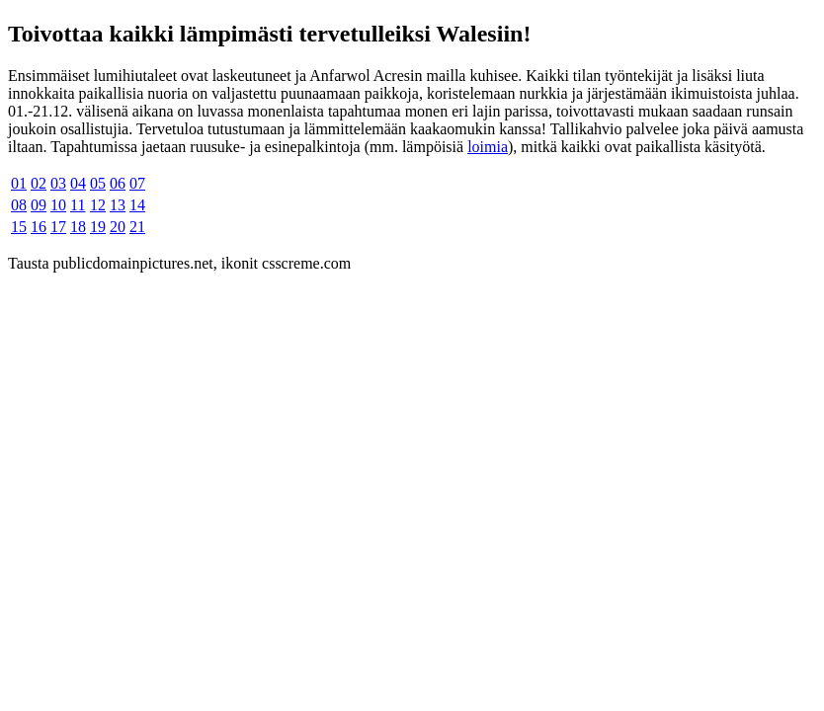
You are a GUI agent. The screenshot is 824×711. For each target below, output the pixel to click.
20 (117, 226)
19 (98, 226)
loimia (487, 146)
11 (77, 205)
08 (19, 205)
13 (117, 205)
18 (78, 226)
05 (98, 183)
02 (38, 183)
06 (117, 183)
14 (137, 205)
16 (38, 226)
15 (19, 226)
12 (98, 205)
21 (137, 226)
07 (137, 183)
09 (38, 205)
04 (78, 183)
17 (58, 226)
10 (58, 205)
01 (19, 183)
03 (58, 183)
